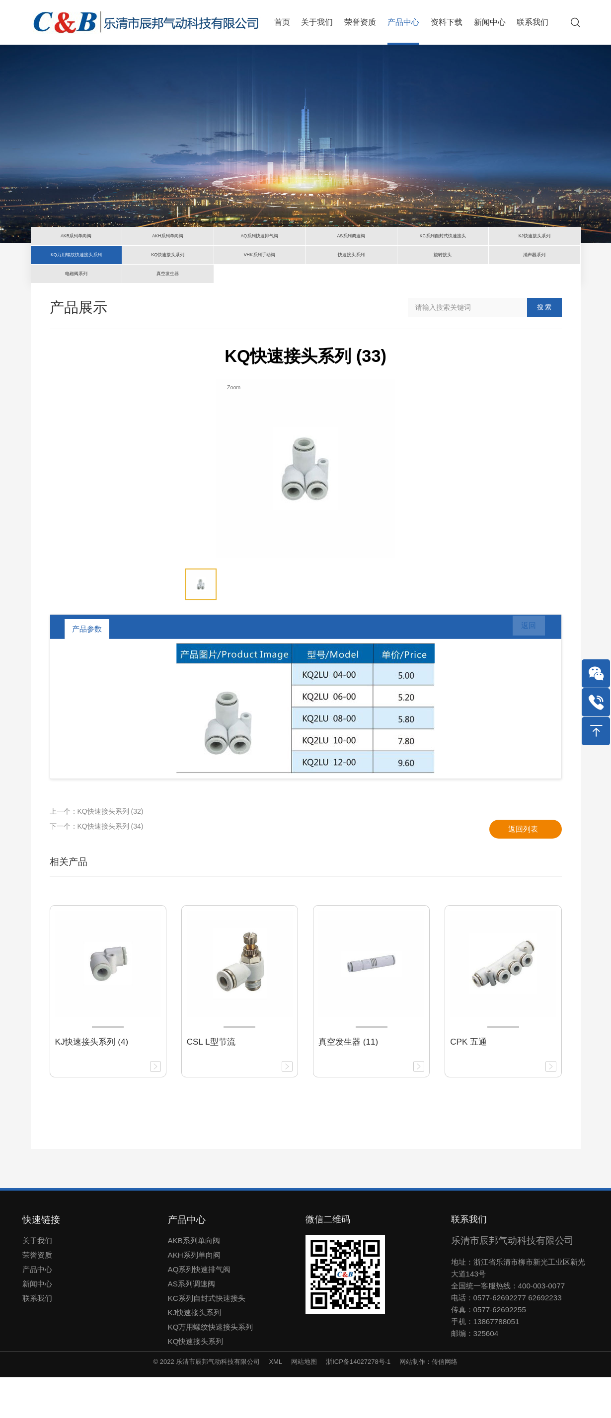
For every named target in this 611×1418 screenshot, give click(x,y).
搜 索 (544, 348)
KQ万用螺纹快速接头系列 (210, 1367)
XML (275, 1402)
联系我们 (37, 1339)
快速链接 (41, 1260)
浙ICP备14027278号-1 (358, 1402)
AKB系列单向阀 (194, 1281)
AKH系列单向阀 (194, 1295)
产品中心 (37, 1310)
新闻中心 (37, 1324)
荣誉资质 (37, 1295)
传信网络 (445, 1402)
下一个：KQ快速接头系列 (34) (97, 867)
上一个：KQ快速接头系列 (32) (97, 852)
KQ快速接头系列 (196, 1382)
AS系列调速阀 (191, 1324)
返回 (523, 670)
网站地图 (304, 1402)
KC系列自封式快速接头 (206, 1339)
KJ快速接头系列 (195, 1353)
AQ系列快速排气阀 (199, 1310)
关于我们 (37, 1281)
